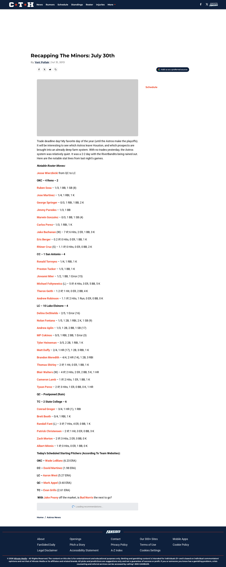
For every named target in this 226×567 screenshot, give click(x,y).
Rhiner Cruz (44, 246)
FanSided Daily (46, 544)
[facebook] (200, 4)
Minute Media (20, 558)
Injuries (100, 4)
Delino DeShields (47, 313)
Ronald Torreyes (47, 261)
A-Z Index (117, 550)
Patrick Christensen (49, 431)
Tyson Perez (44, 386)
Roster (89, 4)
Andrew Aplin (45, 328)
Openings (75, 539)
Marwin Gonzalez (47, 217)
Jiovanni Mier (45, 276)
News (40, 4)
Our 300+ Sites (149, 539)
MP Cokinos (44, 335)
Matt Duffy (43, 350)
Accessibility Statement (84, 550)
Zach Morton (45, 438)
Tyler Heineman (47, 342)
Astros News (54, 517)
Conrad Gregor (46, 409)
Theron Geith (45, 291)
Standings (77, 4)
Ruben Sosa (44, 187)
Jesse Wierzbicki (47, 173)
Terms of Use (148, 544)
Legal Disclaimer (47, 550)
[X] (207, 4)
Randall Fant (45, 423)
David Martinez (52, 468)
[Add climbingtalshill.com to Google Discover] (172, 69)
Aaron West (50, 475)
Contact (116, 539)
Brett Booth (44, 416)
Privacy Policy (119, 544)
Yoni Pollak (42, 62)
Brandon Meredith (48, 357)
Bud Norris (86, 497)
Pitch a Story (77, 544)
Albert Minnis (45, 445)
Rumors (50, 4)
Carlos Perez (45, 224)
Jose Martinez (46, 195)
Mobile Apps (180, 539)
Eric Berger (44, 239)
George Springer (47, 202)
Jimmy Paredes (46, 210)
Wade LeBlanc (54, 460)
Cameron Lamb (46, 379)
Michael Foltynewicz (49, 283)
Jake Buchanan (46, 232)
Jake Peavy (51, 497)
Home (40, 517)
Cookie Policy (181, 544)
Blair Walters (45, 372)
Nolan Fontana (46, 320)
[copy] (55, 69)
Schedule (63, 4)
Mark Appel (50, 482)
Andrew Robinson (48, 298)
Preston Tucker (46, 269)
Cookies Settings (150, 550)
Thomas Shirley (46, 364)
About (41, 539)
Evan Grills (49, 490)
